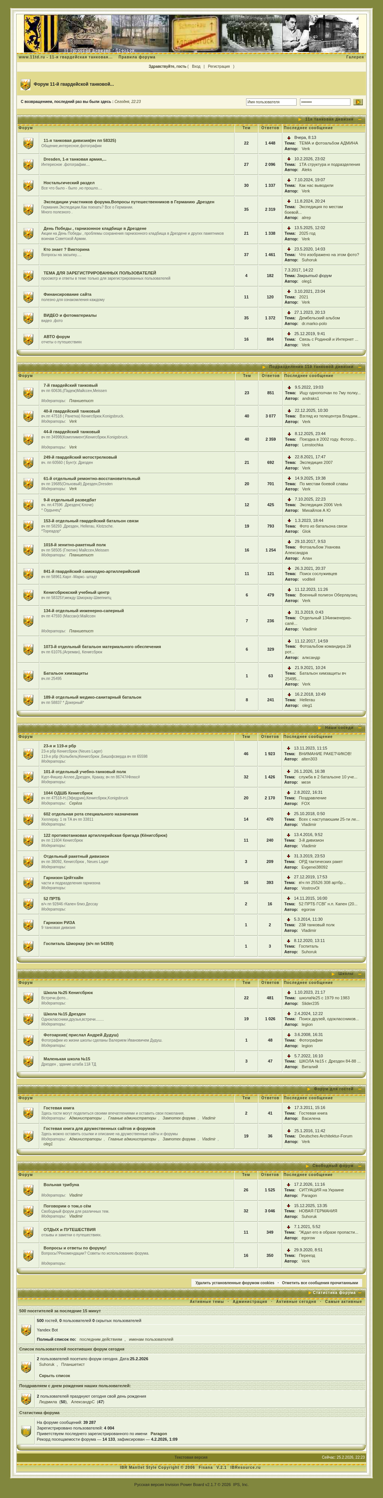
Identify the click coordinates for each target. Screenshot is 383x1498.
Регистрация (219, 66)
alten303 (309, 759)
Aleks (307, 169)
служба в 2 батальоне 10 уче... (328, 777)
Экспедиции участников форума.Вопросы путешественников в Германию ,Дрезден (129, 202)
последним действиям (101, 1339)
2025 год (307, 233)
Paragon (309, 1195)
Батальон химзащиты (66, 673)
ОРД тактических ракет (321, 861)
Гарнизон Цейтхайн (63, 877)
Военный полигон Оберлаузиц (328, 595)
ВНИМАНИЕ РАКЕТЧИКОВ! (325, 753)
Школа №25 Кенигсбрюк (68, 992)
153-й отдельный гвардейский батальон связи (91, 521)
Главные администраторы (132, 1118)
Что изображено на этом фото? (329, 254)
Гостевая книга (59, 1108)
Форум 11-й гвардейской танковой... (74, 84)
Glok (306, 531)
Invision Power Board (184, 1484)
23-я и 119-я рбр (60, 746)
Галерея (355, 57)
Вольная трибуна (61, 1184)
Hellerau (307, 700)
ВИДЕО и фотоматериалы (70, 315)
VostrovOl (310, 888)
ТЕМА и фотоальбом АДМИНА (328, 143)
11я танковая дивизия (329, 119)
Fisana (206, 1467)
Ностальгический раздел (69, 182)
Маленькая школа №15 (67, 1059)
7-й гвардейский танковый (71, 385)
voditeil (308, 579)
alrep (306, 217)
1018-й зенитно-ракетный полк (75, 545)
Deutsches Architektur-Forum (325, 1136)
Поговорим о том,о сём (67, 1206)
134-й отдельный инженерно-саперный (84, 610)
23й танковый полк (317, 925)
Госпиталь (308, 946)
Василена (311, 1118)
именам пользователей (151, 1339)
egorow (308, 909)
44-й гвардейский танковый (72, 431)
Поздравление (313, 798)
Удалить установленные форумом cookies (235, 1283)
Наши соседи (339, 728)
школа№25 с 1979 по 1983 (324, 998)
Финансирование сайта (68, 294)
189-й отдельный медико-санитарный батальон (92, 697)
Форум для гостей (334, 1089)
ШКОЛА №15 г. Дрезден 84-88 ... (330, 1061)
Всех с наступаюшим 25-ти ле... (329, 819)
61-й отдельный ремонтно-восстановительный (92, 478)
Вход (196, 66)
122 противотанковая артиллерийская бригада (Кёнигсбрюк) (106, 835)
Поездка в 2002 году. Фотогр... (328, 439)
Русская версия (149, 1484)
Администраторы (85, 1118)
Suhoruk (309, 260)
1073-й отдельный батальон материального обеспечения (102, 646)
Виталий (310, 1066)
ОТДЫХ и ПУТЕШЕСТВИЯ (70, 1229)
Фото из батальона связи (323, 526)
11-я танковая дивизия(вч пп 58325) (80, 140)
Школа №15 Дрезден (65, 1014)
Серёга (75, 803)
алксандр (311, 657)
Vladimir (309, 629)
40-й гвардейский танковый (72, 411)
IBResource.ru (245, 1467)
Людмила (48, 1402)
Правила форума (137, 57)
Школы (346, 974)
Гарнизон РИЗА (59, 922)
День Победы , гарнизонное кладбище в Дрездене (95, 228)
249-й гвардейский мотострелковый (80, 457)
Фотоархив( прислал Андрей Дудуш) (81, 1035)
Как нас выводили (316, 185)
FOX (305, 803)
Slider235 (310, 1003)
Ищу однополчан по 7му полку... (330, 393)
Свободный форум (333, 1166)
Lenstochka (312, 445)
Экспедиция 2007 (316, 462)
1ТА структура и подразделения (329, 164)
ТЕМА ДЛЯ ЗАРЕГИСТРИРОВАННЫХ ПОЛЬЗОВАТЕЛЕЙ (100, 273)
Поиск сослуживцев (318, 573)
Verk (306, 148)
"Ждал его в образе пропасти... (328, 1232)
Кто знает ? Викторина (67, 249)
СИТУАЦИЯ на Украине (321, 1190)
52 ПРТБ (52, 898)
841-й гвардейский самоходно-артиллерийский (92, 571)
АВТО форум (57, 336)
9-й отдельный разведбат (70, 500)
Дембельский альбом (319, 318)
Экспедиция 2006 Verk (321, 504)
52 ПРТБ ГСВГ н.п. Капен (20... (328, 904)
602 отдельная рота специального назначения (91, 814)
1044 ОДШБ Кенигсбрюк (68, 793)
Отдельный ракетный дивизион (76, 856)
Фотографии (311, 1040)
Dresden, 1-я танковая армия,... (75, 159)
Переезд (307, 1255)
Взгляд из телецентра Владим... (330, 416)
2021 (303, 297)
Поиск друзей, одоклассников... (329, 1019)
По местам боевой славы (324, 483)
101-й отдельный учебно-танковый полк (85, 771)
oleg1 (307, 281)
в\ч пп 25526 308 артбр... (322, 882)
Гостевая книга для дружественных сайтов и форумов (100, 1128)
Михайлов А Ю (316, 510)
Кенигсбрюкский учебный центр (77, 592)
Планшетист (81, 401)
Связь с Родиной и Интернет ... (328, 339)
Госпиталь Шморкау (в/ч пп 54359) (79, 943)
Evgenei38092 (314, 867)
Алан (307, 558)
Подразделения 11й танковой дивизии (311, 367)
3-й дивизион (311, 840)
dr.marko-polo (314, 323)
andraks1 (310, 398)
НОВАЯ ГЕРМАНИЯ (318, 1211)
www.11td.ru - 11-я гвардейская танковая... (66, 57)
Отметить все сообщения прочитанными (320, 1283)
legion (307, 1024)
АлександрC (83, 1402)
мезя (305, 782)
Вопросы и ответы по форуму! (75, 1248)
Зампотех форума (179, 1118)
